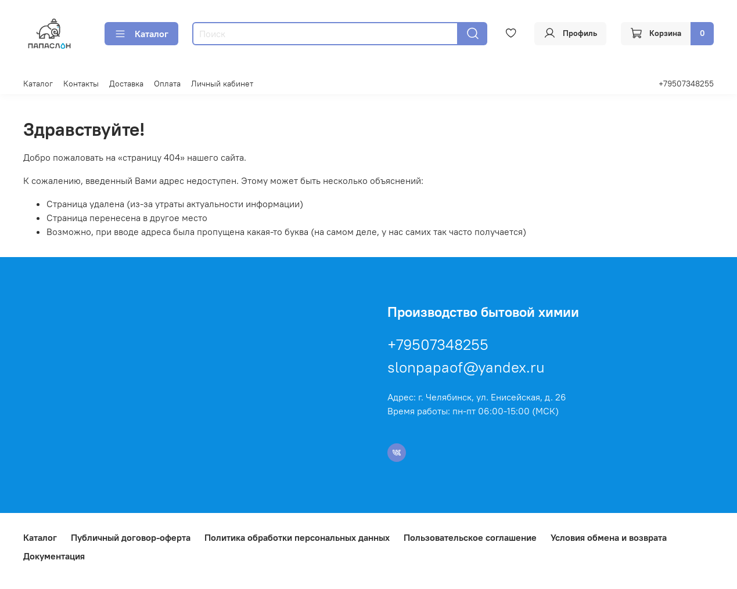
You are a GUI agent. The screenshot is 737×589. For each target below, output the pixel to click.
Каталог (141, 33)
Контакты (81, 83)
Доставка (126, 83)
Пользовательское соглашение (470, 537)
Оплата (167, 83)
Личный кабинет (222, 83)
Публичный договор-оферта (130, 537)
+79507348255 (686, 83)
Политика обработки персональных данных (297, 537)
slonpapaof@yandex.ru (466, 367)
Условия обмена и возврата (609, 537)
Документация (54, 556)
